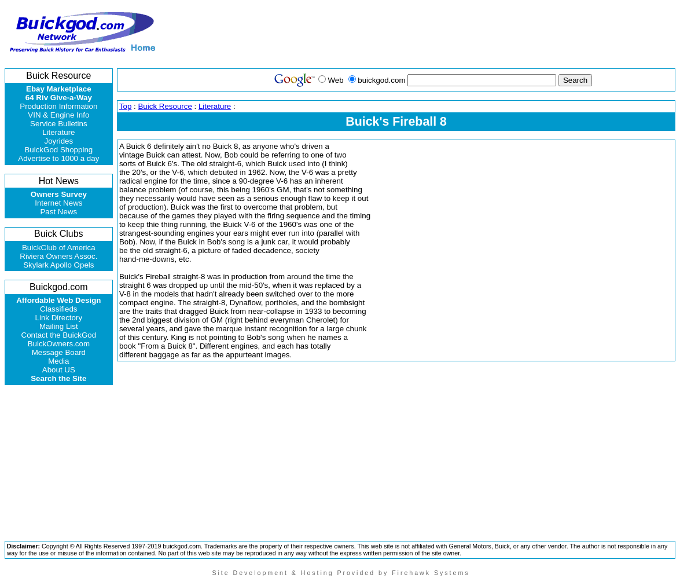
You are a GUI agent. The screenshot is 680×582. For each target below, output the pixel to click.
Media (58, 361)
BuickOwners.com (59, 343)
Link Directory (58, 317)
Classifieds (58, 309)
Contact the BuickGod (59, 335)
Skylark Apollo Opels (58, 265)
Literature (58, 132)
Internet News (58, 203)
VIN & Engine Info (58, 115)
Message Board (59, 352)
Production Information (58, 106)
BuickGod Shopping (58, 149)
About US (58, 369)
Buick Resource (165, 106)
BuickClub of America (58, 247)
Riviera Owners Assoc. (58, 256)
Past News (58, 211)
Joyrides (59, 141)
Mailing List (58, 326)
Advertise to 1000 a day (58, 158)
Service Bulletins (58, 123)
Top (125, 106)
